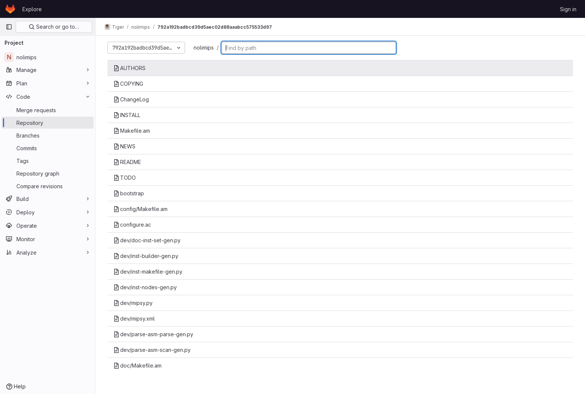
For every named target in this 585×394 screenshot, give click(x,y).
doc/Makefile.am (137, 365)
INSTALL (126, 115)
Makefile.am (131, 130)
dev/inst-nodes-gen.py (145, 287)
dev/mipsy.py (133, 303)
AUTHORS (129, 68)
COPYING (128, 84)
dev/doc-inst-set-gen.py (147, 240)
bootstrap (128, 193)
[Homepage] (10, 9)
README (127, 162)
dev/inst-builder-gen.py (145, 256)
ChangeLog (131, 99)
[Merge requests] (47, 110)
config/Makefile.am (140, 209)
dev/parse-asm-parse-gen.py (153, 334)
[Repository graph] (47, 173)
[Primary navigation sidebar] (9, 27)
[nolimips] (47, 57)
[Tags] (47, 161)
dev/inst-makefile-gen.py (147, 271)
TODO (124, 177)
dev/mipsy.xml (134, 318)
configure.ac (132, 224)
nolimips (204, 47)
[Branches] (47, 135)
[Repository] (47, 123)
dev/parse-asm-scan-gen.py (152, 350)
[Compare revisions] (47, 186)
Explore (32, 9)
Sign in (568, 9)
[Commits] (47, 148)
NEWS (124, 146)
